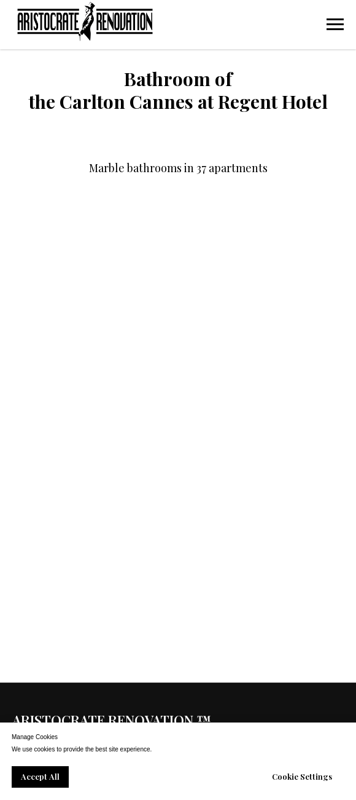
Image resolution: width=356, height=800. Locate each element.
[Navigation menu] (335, 24)
